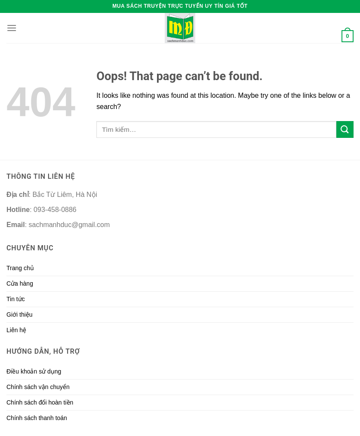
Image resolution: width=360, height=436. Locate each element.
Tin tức (15, 299)
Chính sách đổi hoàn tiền (39, 402)
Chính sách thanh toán (36, 417)
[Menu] (11, 27)
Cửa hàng (19, 283)
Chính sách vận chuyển (38, 386)
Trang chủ (20, 268)
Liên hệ (16, 330)
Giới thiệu (19, 314)
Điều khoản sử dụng (33, 371)
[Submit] (345, 129)
